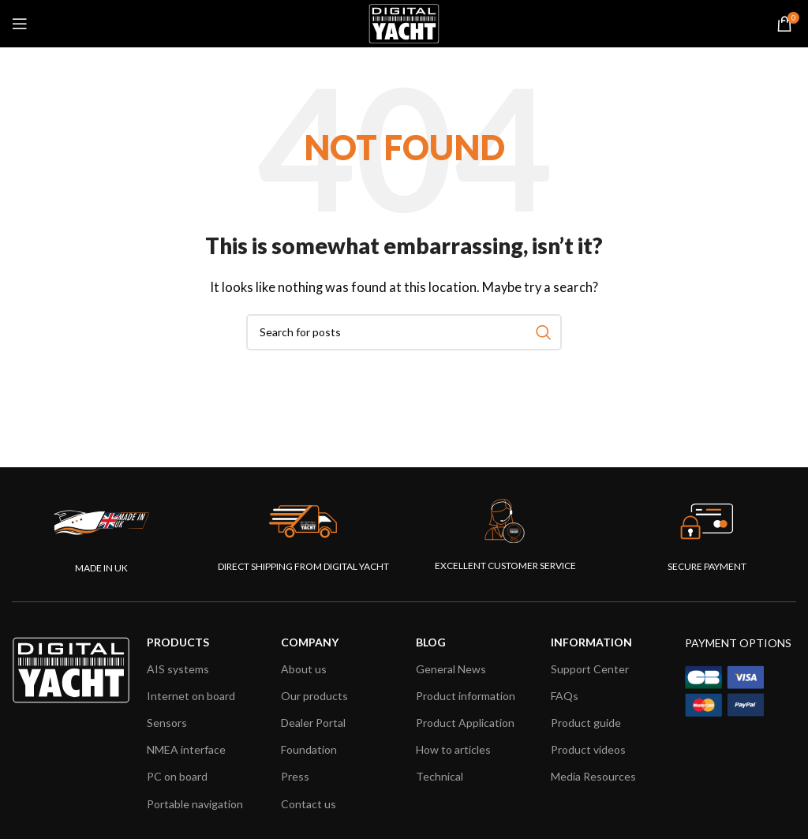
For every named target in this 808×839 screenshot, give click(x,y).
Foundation (309, 749)
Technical (439, 776)
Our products (314, 695)
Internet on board (191, 695)
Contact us (308, 804)
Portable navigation (195, 804)
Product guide (586, 722)
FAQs (564, 695)
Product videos (588, 749)
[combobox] (404, 332)
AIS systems (178, 669)
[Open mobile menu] (20, 23)
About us (304, 669)
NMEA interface (186, 749)
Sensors (167, 722)
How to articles (453, 749)
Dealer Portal (313, 722)
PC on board (177, 776)
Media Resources (593, 776)
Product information (465, 695)
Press (295, 776)
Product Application (465, 722)
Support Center (590, 669)
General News (451, 669)
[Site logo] (403, 22)
